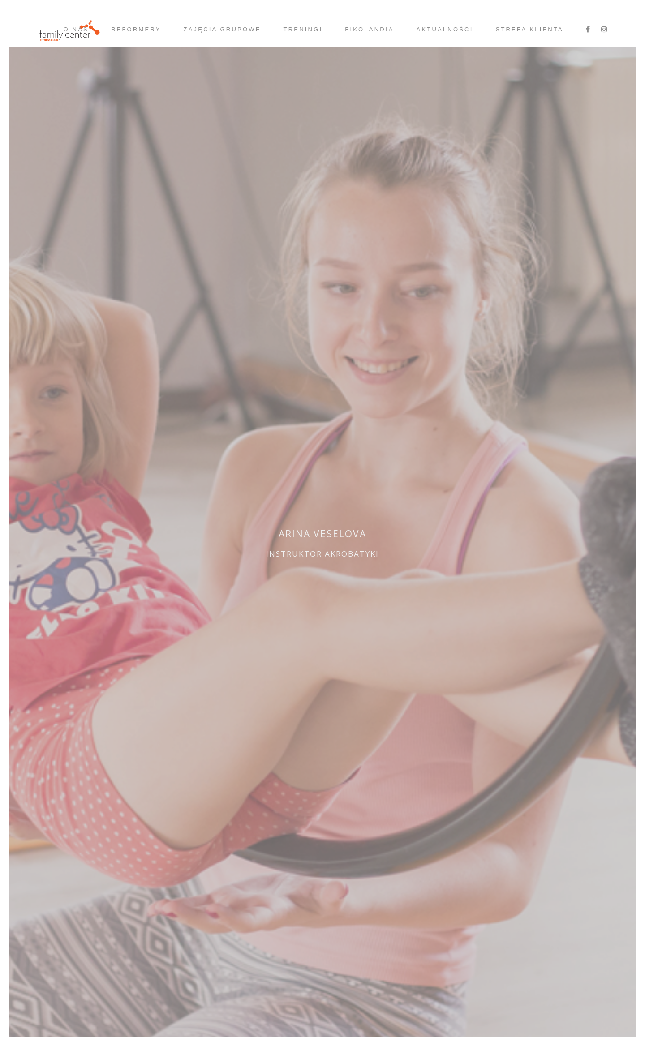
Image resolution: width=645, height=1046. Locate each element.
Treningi (303, 29)
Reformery (136, 29)
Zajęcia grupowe (222, 29)
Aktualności (445, 29)
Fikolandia (369, 29)
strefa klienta (529, 29)
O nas (75, 29)
